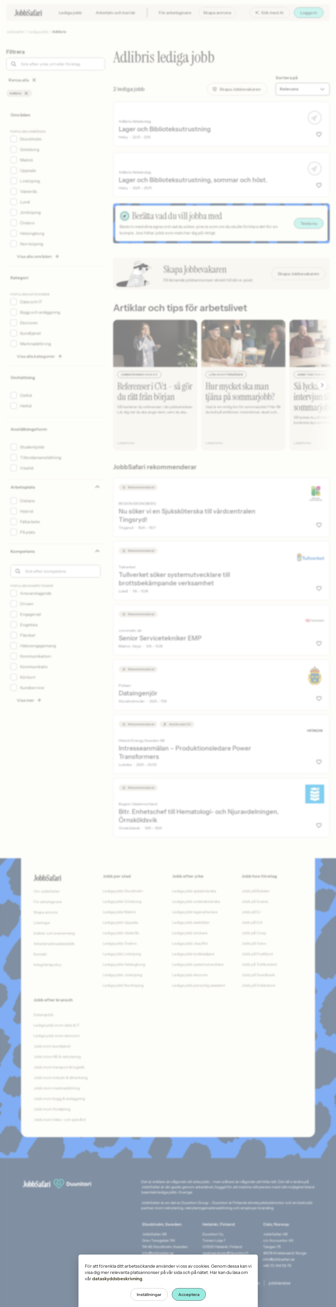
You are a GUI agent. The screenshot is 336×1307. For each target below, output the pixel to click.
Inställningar (149, 1294)
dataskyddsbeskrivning (117, 1278)
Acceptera (189, 1294)
